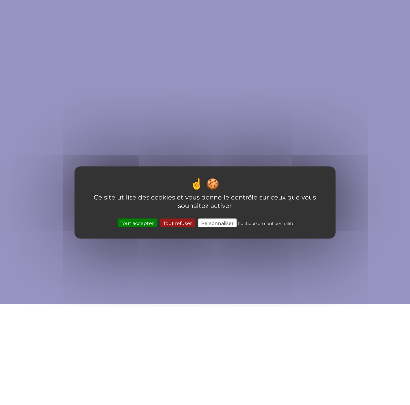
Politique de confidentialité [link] (266, 223)
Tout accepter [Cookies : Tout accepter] (137, 223)
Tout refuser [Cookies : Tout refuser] (177, 223)
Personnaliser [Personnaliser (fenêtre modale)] (217, 223)
